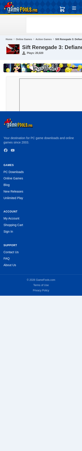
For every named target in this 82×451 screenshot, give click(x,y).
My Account (11, 218)
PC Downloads (13, 172)
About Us (9, 265)
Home (9, 39)
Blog (6, 185)
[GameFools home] (20, 8)
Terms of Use (41, 285)
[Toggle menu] (74, 9)
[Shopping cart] (62, 9)
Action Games (44, 39)
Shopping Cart (13, 225)
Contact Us (11, 252)
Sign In (8, 231)
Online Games (24, 39)
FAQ (6, 258)
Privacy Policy (41, 290)
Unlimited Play (13, 198)
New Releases (13, 191)
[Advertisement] (55, 25)
